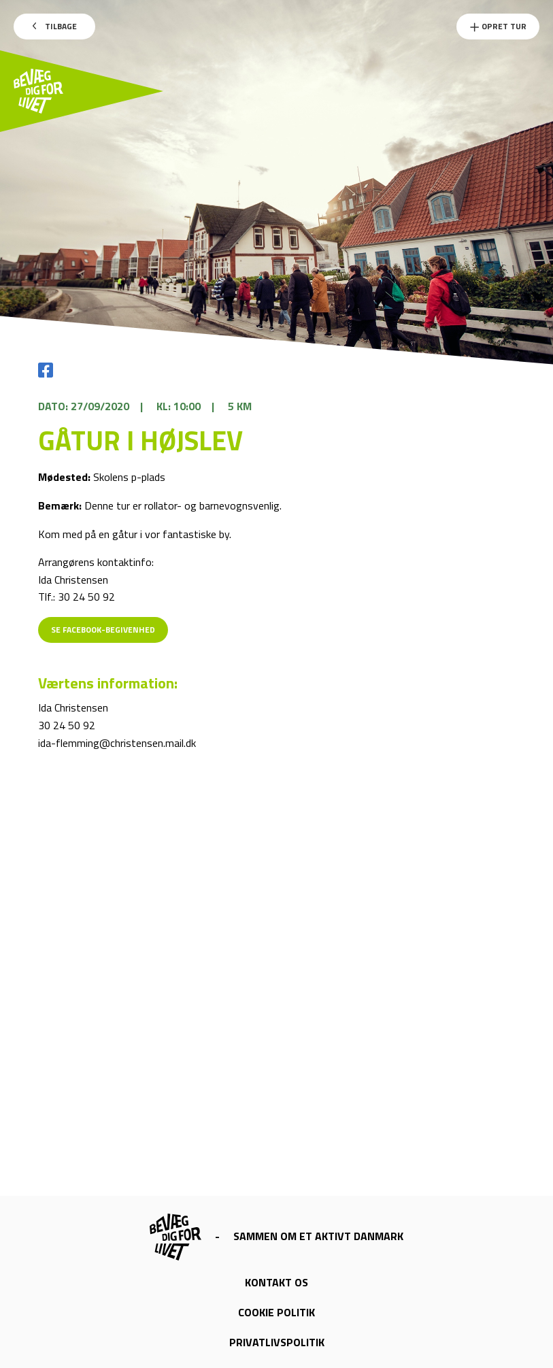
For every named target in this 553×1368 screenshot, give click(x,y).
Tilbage (55, 26)
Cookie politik (276, 1312)
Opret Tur (497, 26)
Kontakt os (276, 1282)
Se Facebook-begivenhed (103, 629)
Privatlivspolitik (276, 1342)
